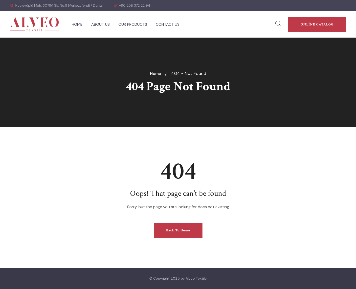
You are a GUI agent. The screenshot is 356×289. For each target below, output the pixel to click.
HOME (77, 24)
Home (156, 73)
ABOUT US (100, 24)
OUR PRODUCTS (132, 24)
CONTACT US (167, 24)
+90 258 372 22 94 (132, 5)
